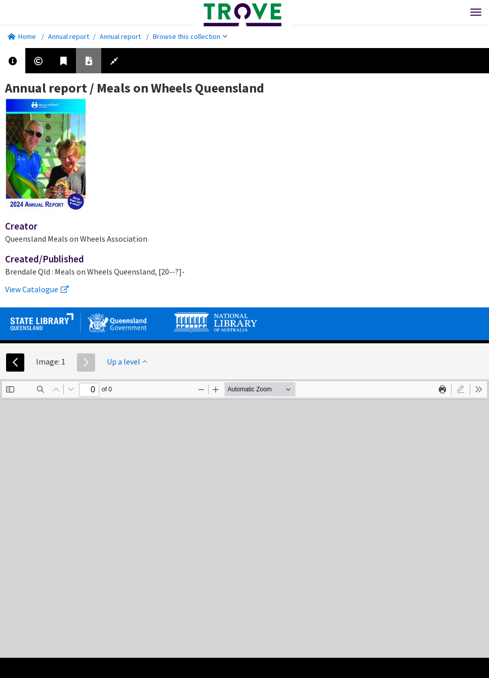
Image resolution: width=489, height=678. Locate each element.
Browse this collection (190, 36)
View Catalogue (37, 289)
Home (22, 36)
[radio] (461, 389)
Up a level (127, 361)
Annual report (68, 36)
